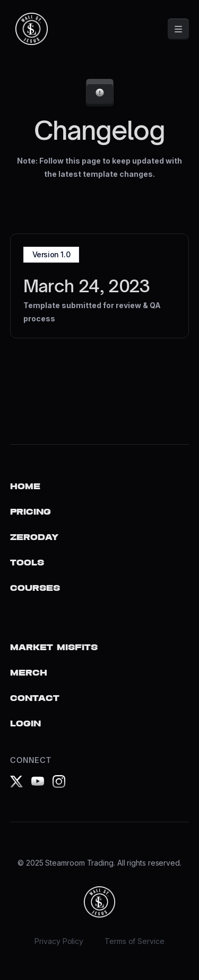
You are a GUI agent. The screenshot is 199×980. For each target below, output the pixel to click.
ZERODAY (34, 538)
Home (25, 487)
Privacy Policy (58, 941)
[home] (29, 28)
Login (25, 724)
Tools (27, 563)
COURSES (35, 588)
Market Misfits (54, 648)
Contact (34, 699)
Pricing (30, 512)
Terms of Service (135, 941)
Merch (28, 673)
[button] (178, 29)
